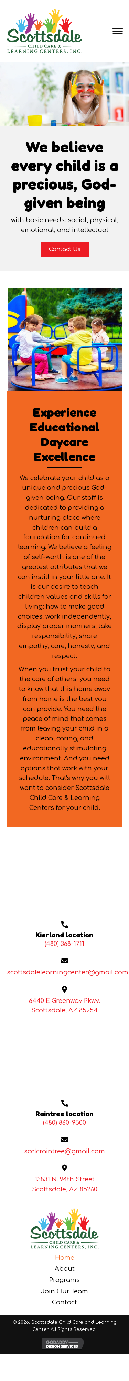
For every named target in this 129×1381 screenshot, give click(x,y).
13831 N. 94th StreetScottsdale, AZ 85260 (64, 1184)
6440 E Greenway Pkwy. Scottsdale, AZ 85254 (64, 1005)
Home (64, 1257)
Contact (64, 1302)
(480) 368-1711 (64, 943)
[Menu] (118, 31)
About (65, 1268)
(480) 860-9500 (64, 1122)
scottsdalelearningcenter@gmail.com (67, 972)
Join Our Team (64, 1291)
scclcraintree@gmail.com (64, 1151)
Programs (64, 1280)
